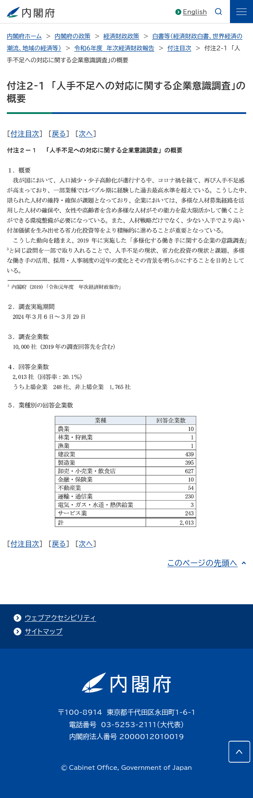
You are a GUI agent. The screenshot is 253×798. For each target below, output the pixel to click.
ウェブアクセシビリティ (60, 618)
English (195, 12)
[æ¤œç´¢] (218, 11)
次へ (86, 133)
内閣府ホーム (24, 36)
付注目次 (179, 48)
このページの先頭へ (202, 563)
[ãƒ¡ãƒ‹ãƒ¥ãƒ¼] (241, 11)
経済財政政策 (121, 36)
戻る (59, 133)
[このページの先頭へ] (239, 752)
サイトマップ (44, 631)
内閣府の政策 (72, 36)
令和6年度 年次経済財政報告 (114, 48)
